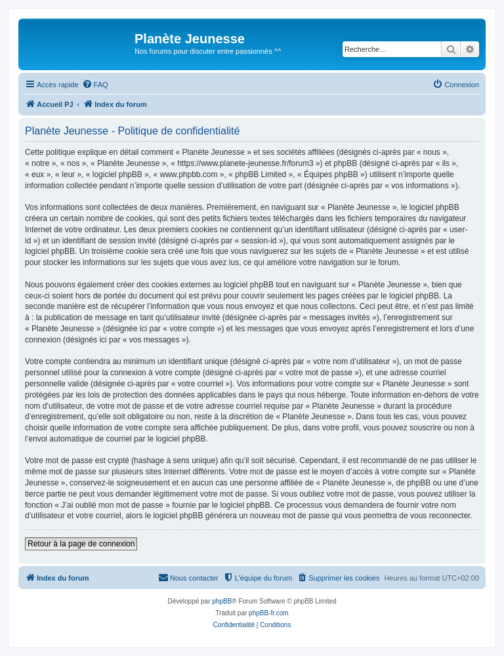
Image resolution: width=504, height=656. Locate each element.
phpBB (222, 601)
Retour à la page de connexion (81, 543)
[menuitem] (95, 84)
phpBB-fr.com (269, 613)
